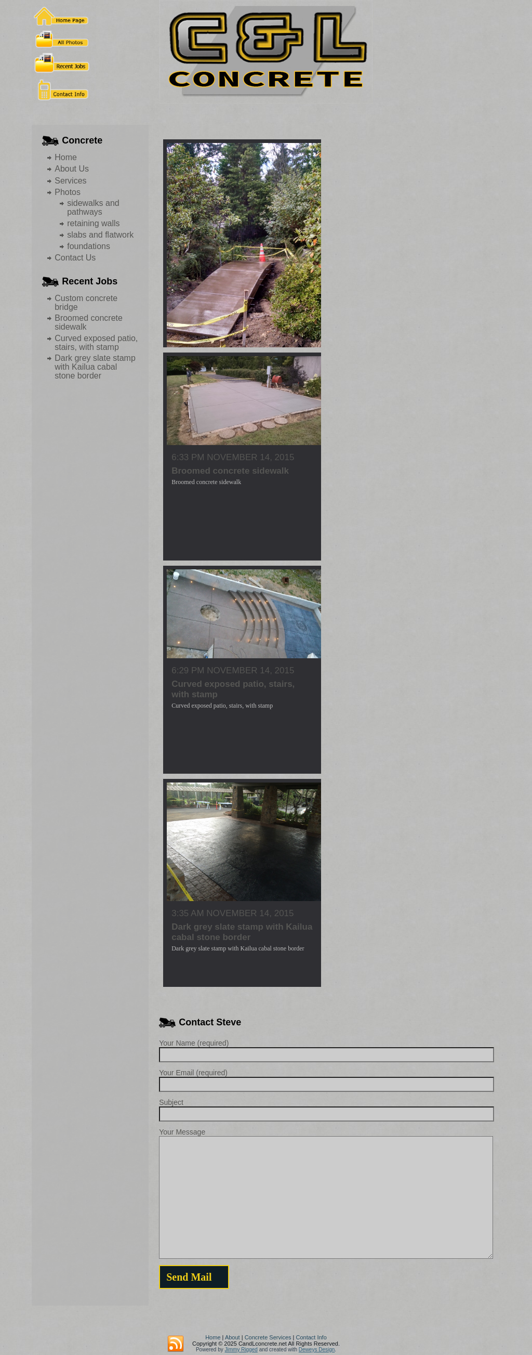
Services (70, 180)
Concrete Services (268, 1337)
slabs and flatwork (100, 234)
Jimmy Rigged (241, 1349)
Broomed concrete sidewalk (230, 471)
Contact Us (75, 257)
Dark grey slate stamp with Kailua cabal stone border (95, 367)
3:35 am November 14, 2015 (232, 913)
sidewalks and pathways (93, 207)
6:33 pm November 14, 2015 (232, 457)
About (232, 1337)
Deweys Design (317, 1349)
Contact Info (311, 1337)
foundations (88, 246)
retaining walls (93, 223)
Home (66, 157)
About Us (72, 168)
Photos (68, 192)
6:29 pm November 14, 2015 (232, 670)
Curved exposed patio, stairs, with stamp (96, 342)
